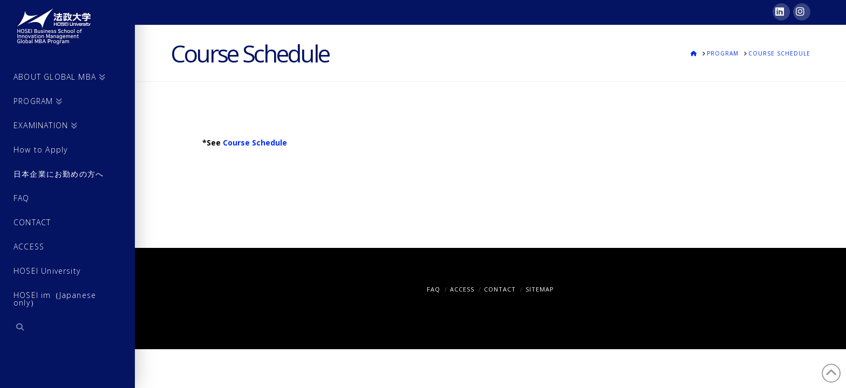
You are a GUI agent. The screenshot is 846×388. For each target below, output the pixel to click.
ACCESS (462, 289)
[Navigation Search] (67, 328)
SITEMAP (540, 289)
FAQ (433, 289)
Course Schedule (255, 142)
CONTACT (500, 289)
